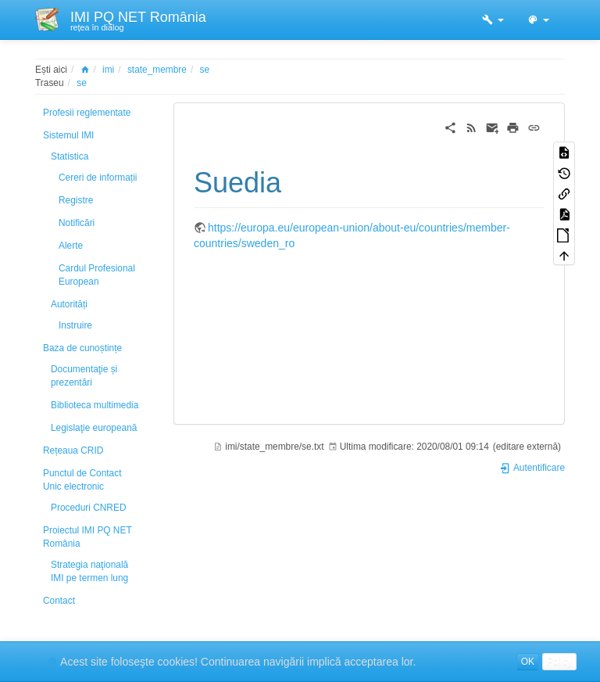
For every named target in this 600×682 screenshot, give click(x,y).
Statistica (69, 156)
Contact (59, 600)
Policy (559, 661)
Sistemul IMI (68, 135)
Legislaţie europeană (94, 427)
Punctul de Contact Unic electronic (82, 480)
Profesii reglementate (86, 112)
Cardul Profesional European (97, 275)
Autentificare (532, 467)
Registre (76, 200)
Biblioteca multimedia (94, 405)
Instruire (75, 325)
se (205, 69)
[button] (493, 19)
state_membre (157, 69)
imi (108, 69)
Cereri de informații (98, 177)
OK (527, 661)
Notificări (77, 222)
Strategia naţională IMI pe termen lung (89, 571)
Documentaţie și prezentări (84, 376)
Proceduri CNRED (88, 507)
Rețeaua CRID (73, 450)
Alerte (71, 245)
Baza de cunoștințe (82, 348)
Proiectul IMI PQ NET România (87, 537)
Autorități (69, 304)
